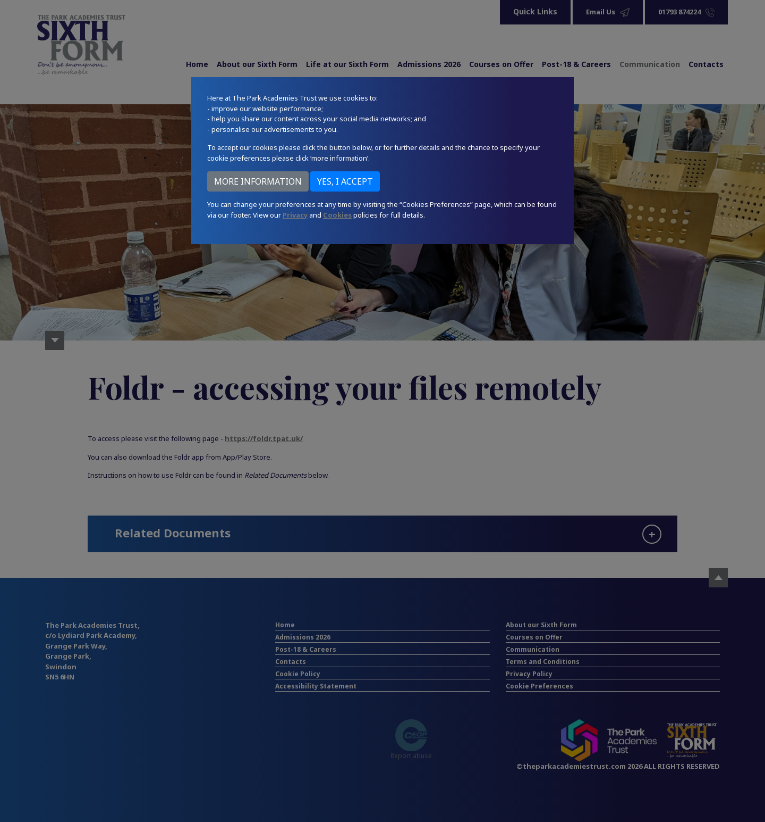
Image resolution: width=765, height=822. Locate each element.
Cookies (337, 215)
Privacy (295, 215)
